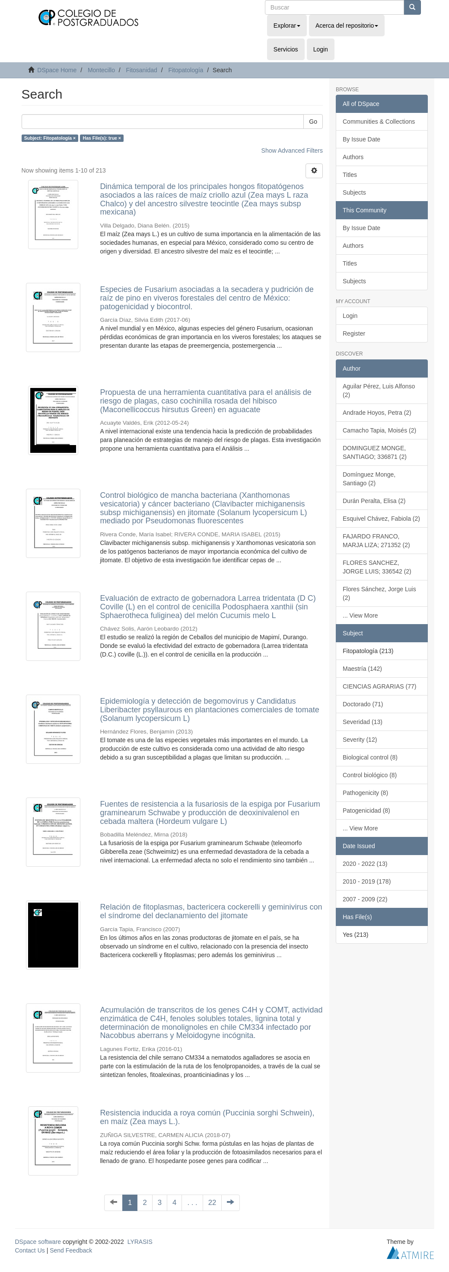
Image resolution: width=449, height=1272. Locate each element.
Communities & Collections (379, 121)
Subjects (354, 192)
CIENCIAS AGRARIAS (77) (379, 686)
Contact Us (30, 1250)
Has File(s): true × (102, 138)
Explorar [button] (287, 25)
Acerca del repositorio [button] (346, 25)
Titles (350, 174)
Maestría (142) (362, 668)
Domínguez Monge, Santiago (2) (369, 479)
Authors (353, 157)
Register (354, 333)
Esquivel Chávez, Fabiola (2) (381, 518)
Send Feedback (71, 1250)
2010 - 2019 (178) (367, 881)
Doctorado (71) (363, 704)
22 (212, 1202)
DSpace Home (56, 70)
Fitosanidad (141, 70)
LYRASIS (140, 1241)
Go (313, 121)
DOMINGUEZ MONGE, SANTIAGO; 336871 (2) (375, 452)
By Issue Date (361, 139)
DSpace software (38, 1241)
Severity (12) (360, 739)
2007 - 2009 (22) (365, 899)
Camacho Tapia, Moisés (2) (379, 430)
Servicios (286, 49)
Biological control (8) (370, 757)
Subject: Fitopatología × (50, 138)
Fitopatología (185, 70)
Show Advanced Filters (292, 150)
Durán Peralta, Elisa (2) (374, 500)
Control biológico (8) (370, 775)
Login (350, 315)
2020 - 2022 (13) (365, 863)
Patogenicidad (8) (366, 810)
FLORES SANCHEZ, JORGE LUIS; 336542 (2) (377, 567)
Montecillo (101, 70)
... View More (360, 615)
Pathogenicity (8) (365, 792)
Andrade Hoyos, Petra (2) (377, 412)
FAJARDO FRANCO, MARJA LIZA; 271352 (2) (376, 540)
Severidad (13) (362, 721)
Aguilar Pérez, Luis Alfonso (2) (379, 390)
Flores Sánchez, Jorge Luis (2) (379, 593)
